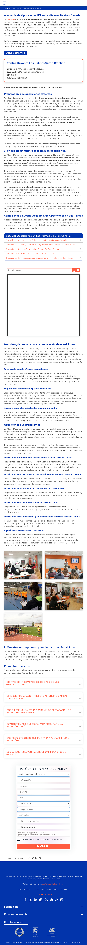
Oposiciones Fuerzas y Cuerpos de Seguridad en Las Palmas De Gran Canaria (40, 245)
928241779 (22, 78)
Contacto (64, 942)
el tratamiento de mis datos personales (48, 839)
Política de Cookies (42, 942)
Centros (11, 8)
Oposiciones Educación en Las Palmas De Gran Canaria (31, 253)
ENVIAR (44, 846)
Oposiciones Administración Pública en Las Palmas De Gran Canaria (36, 240)
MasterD (11, 19)
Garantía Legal (55, 942)
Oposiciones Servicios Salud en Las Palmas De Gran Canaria (32, 249)
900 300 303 (45, 894)
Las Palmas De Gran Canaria (53, 884)
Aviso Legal (15, 942)
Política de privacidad (27, 942)
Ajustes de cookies (75, 942)
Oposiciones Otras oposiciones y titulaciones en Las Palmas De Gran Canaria (40, 258)
